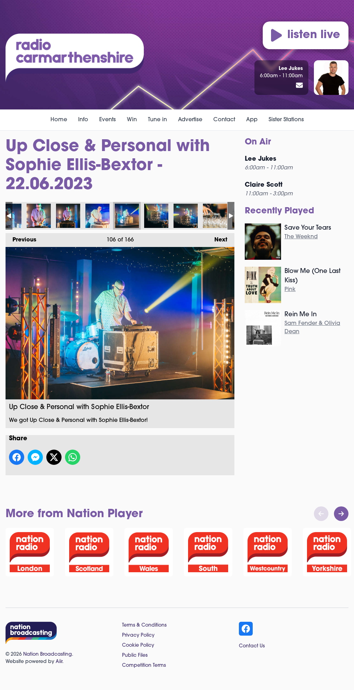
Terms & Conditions (144, 625)
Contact (224, 120)
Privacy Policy (138, 635)
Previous (21, 238)
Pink (290, 289)
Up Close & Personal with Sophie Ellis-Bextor (39, 216)
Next (217, 238)
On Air (258, 142)
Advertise (190, 120)
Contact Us (252, 646)
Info (83, 120)
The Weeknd (301, 237)
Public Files (135, 655)
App (252, 120)
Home (58, 120)
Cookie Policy (138, 645)
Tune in (157, 120)
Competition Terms (144, 665)
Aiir (59, 661)
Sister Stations (286, 120)
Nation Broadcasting (47, 654)
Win (132, 120)
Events (107, 120)
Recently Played (279, 211)
